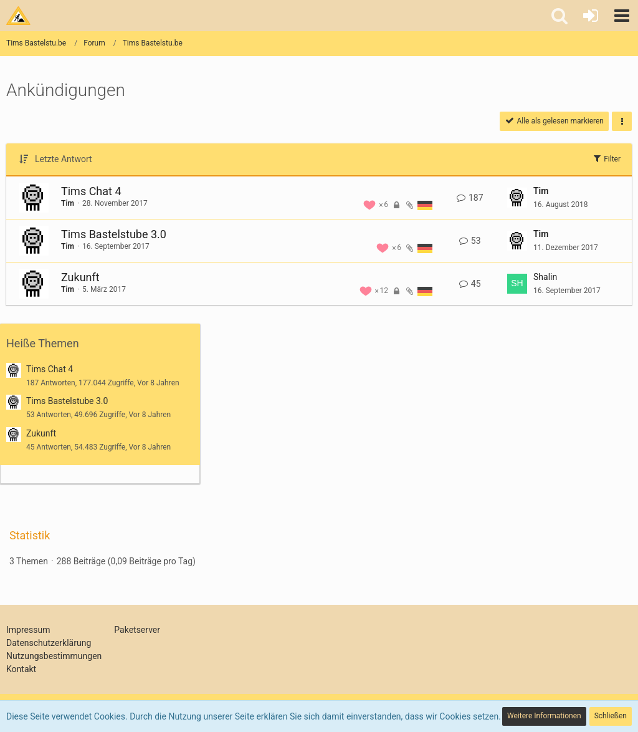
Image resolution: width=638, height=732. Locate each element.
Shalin (545, 277)
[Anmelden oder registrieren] (590, 15)
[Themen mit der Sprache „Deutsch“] (424, 204)
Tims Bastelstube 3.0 (113, 234)
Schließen (610, 715)
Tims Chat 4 (91, 191)
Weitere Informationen (544, 715)
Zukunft (80, 277)
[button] (621, 15)
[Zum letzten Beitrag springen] (517, 198)
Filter (606, 158)
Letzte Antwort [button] (63, 159)
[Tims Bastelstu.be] (18, 15)
